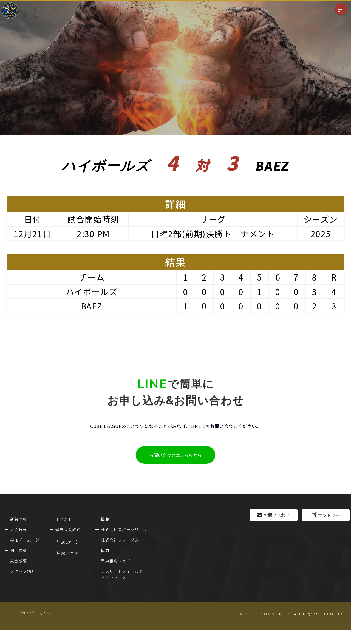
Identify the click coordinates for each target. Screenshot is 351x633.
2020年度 (69, 542)
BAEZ (92, 306)
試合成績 (18, 560)
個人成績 (18, 550)
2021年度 (69, 553)
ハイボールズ (91, 291)
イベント (63, 519)
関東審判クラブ (116, 560)
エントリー (329, 515)
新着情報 (18, 519)
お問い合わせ (277, 515)
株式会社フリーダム (120, 540)
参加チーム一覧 (25, 540)
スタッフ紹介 (22, 571)
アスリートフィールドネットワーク (122, 574)
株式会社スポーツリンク (124, 529)
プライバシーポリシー (36, 612)
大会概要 (18, 529)
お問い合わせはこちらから (175, 455)
